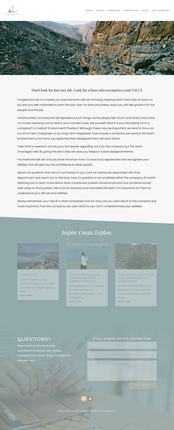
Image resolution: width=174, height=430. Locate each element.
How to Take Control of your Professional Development (136, 277)
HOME (89, 11)
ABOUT (100, 11)
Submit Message (142, 385)
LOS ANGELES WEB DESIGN (98, 411)
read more (26, 295)
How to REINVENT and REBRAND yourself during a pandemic (84, 277)
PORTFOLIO (131, 11)
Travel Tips (28, 274)
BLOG (145, 11)
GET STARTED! (161, 11)
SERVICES (114, 11)
